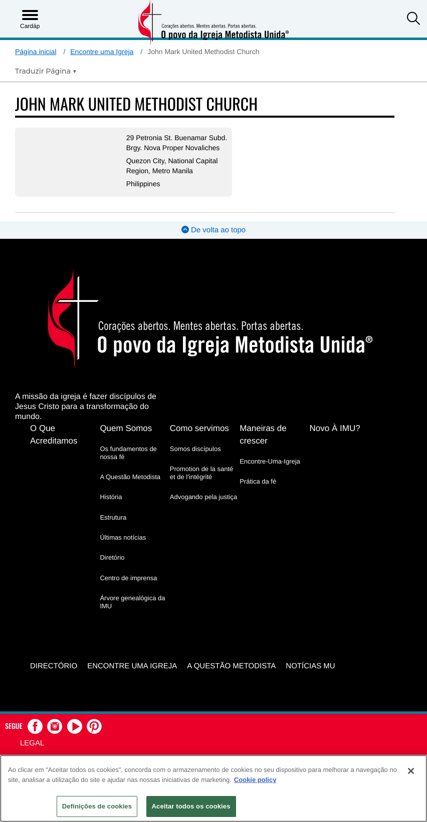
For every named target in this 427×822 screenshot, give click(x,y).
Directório (53, 675)
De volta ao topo (213, 240)
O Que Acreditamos (53, 444)
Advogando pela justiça (203, 507)
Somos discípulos (195, 458)
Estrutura (113, 527)
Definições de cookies (97, 806)
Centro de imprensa (128, 587)
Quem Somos (126, 438)
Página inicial (36, 52)
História (111, 507)
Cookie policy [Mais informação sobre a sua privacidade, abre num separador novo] (255, 779)
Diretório (112, 567)
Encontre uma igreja (132, 675)
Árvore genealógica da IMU (132, 611)
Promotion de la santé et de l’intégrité (201, 482)
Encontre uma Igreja (101, 52)
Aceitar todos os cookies (191, 806)
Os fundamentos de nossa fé (128, 462)
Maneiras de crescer (263, 444)
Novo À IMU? (335, 438)
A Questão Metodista (130, 487)
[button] (413, 19)
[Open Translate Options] (46, 71)
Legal (32, 752)
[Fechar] (411, 771)
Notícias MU (310, 675)
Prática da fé (258, 491)
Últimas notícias (123, 547)
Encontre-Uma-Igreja (270, 471)
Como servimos (199, 438)
